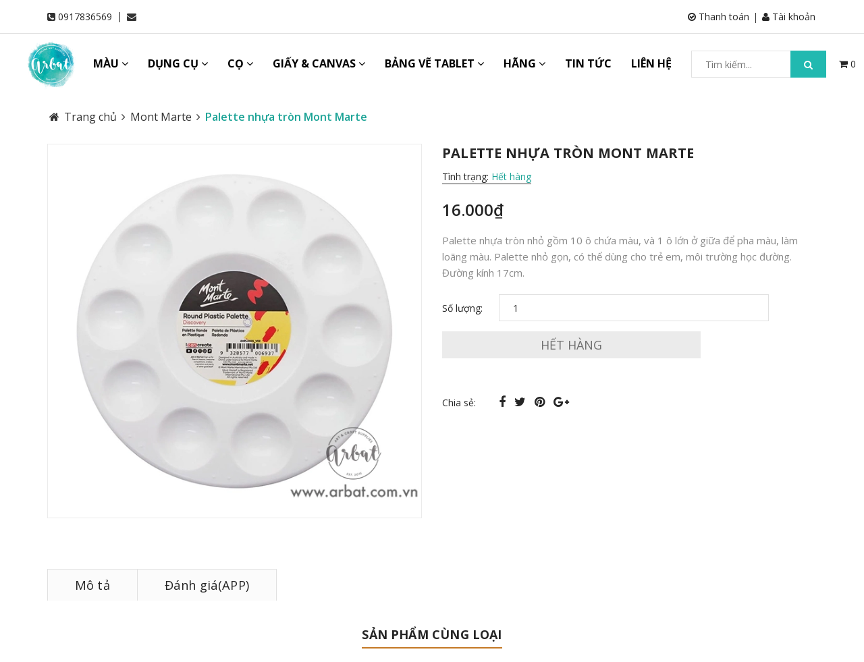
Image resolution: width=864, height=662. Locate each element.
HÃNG (524, 63)
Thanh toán (719, 16)
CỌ (240, 63)
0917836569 (85, 16)
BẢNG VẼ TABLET (434, 63)
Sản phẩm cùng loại (432, 634)
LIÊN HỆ (651, 63)
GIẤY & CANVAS (319, 63)
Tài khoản (790, 16)
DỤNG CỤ (178, 63)
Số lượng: (462, 308)
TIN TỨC (588, 63)
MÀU (110, 63)
